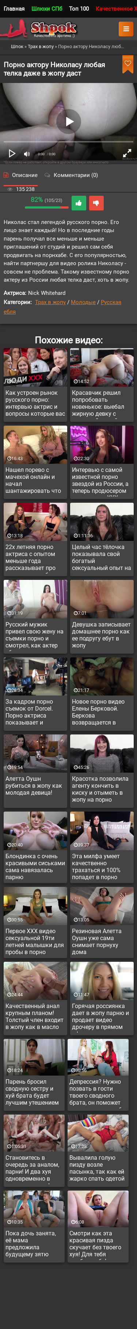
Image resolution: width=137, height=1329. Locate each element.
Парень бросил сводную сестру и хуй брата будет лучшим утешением (32, 1092)
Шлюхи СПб (46, 9)
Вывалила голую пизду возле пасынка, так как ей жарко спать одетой (97, 1168)
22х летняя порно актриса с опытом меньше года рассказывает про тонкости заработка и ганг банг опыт (33, 558)
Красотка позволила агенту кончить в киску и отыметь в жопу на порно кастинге (100, 790)
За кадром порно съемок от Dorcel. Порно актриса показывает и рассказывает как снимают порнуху (30, 713)
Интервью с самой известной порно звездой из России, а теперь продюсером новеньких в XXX (100, 481)
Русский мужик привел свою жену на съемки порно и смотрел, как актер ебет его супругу (34, 636)
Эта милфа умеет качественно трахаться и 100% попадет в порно (96, 867)
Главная (14, 9)
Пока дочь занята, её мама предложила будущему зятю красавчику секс (30, 1245)
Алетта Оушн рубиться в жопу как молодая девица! (33, 785)
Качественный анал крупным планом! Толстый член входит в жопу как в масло (34, 1016)
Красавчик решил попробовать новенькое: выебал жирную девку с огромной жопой (98, 404)
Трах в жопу (50, 302)
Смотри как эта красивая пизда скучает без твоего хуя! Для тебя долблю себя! (95, 1245)
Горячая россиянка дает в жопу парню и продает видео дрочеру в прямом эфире (100, 1018)
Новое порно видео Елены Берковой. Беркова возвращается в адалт (98, 713)
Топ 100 (79, 9)
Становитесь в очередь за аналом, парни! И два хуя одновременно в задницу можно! (32, 1169)
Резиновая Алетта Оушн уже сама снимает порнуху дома (97, 942)
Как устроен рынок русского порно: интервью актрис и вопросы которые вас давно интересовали (35, 404)
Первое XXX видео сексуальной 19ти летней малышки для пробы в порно (34, 942)
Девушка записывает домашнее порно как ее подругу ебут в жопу (101, 635)
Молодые (83, 302)
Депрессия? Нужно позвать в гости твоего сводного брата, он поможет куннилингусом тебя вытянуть (97, 1093)
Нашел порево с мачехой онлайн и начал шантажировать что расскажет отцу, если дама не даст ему (34, 481)
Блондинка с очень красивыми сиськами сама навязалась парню (35, 867)
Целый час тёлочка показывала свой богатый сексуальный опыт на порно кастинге (101, 558)
